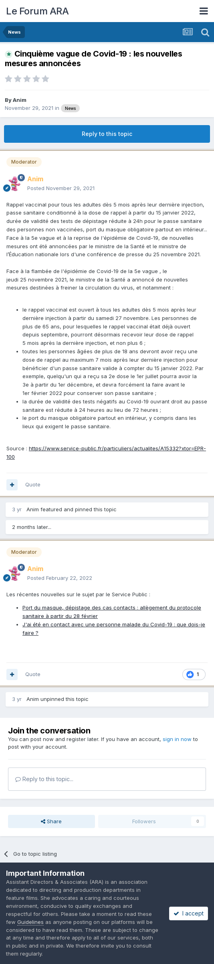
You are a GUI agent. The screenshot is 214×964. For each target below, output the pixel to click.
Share (51, 821)
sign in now (177, 739)
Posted (61, 188)
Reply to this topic (107, 133)
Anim (19, 100)
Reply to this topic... (44, 779)
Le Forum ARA (37, 11)
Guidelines (30, 922)
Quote (32, 484)
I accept (189, 913)
